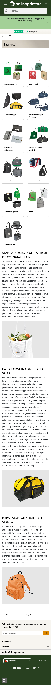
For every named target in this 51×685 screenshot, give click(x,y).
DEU (40, 660)
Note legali (16, 668)
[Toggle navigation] (5, 4)
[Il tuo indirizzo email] (22, 633)
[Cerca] (6, 10)
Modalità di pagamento (24, 652)
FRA (46, 660)
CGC (27, 668)
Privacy (36, 668)
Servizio (24, 646)
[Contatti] (4, 680)
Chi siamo (24, 641)
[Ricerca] (28, 11)
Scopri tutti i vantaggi (25, 21)
